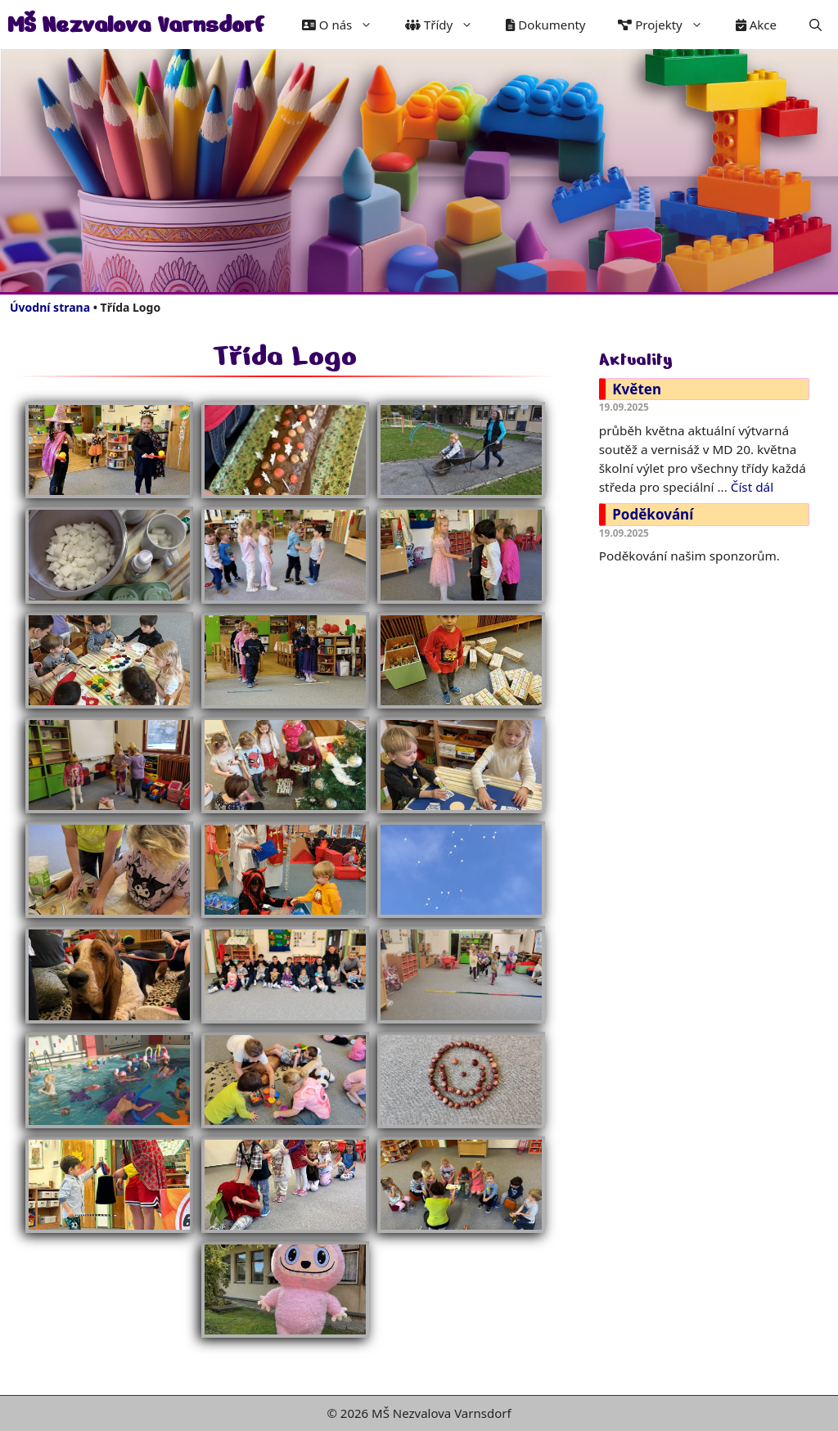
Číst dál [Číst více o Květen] (752, 487)
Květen (636, 389)
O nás (345, 24)
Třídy (447, 24)
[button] (815, 24)
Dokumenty (545, 24)
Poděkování (652, 514)
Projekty (668, 24)
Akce (756, 24)
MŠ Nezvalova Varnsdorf (135, 24)
